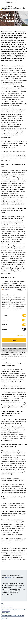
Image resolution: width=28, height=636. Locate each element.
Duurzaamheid (5, 612)
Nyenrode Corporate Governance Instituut (13, 615)
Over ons (8, 12)
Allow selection (14, 345)
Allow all (14, 340)
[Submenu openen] (15, 2)
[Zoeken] (18, 8)
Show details (20, 335)
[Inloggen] (21, 9)
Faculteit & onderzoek (9, 7)
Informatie (9, 17)
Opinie (3, 29)
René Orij (4, 618)
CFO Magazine (8, 577)
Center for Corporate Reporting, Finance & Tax (14, 609)
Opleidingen (9, 2)
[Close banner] (25, 289)
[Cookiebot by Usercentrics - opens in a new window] (16, 290)
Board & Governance (7, 607)
